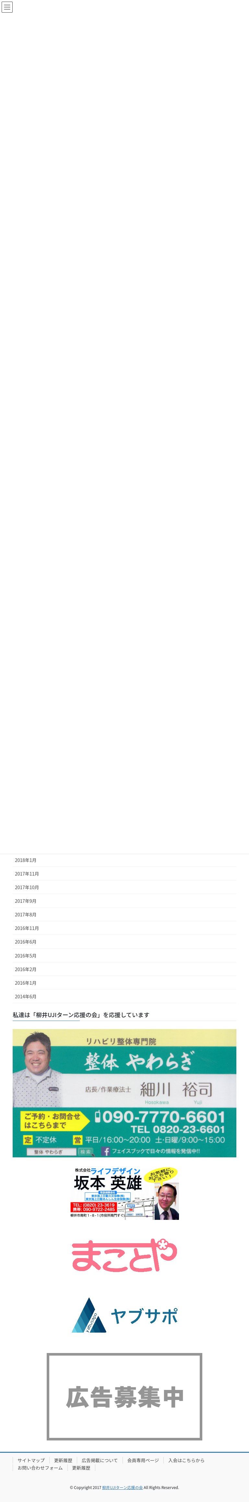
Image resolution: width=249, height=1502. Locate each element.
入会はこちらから (186, 1460)
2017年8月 (26, 914)
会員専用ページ (143, 1460)
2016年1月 (26, 983)
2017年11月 (27, 873)
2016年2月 (26, 969)
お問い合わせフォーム (40, 1467)
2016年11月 (27, 928)
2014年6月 (26, 996)
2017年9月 (26, 901)
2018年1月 (26, 860)
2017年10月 (27, 887)
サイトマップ (31, 1460)
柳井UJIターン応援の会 (122, 1487)
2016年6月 (26, 941)
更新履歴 (63, 1460)
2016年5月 (26, 955)
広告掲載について (100, 1460)
